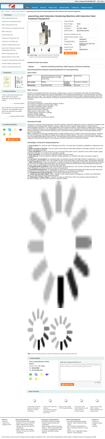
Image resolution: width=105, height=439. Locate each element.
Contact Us (75, 7)
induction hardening (53, 353)
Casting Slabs (6, 35)
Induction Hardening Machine (18, 11)
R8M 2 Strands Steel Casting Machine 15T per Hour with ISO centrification (25, 426)
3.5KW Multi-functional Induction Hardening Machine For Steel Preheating (34, 409)
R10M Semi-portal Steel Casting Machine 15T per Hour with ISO (25, 422)
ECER (94, 437)
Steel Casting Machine (8, 18)
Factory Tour (53, 7)
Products (35, 7)
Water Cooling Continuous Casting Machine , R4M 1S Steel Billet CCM (52, 427)
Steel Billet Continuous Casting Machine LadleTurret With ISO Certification (51, 423)
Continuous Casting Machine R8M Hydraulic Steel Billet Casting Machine (52, 431)
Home (28, 7)
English (102, 1)
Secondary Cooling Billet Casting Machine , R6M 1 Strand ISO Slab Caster (77, 423)
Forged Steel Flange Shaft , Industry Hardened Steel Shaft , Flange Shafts (96, 409)
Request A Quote (86, 7)
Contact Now (71, 53)
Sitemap (94, 426)
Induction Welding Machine (9, 45)
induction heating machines (38, 353)
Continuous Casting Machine (10, 21)
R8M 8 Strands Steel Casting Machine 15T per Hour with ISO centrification (25, 431)
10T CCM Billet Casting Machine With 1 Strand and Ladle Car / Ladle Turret (77, 427)
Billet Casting (5, 31)
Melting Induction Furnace (9, 57)
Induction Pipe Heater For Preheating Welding (65, 407)
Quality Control (64, 7)
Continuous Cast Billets (8, 41)
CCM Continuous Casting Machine (12, 28)
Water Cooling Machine (8, 53)
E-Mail (94, 424)
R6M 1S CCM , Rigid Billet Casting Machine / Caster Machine (77, 431)
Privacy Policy (6, 437)
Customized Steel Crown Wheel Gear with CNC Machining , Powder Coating (81, 409)
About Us (43, 7)
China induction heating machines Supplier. (23, 437)
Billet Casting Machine (8, 25)
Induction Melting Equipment (10, 63)
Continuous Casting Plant (9, 38)
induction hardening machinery (68, 353)
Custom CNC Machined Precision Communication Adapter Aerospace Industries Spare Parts (50, 409)
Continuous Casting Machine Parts (12, 60)
